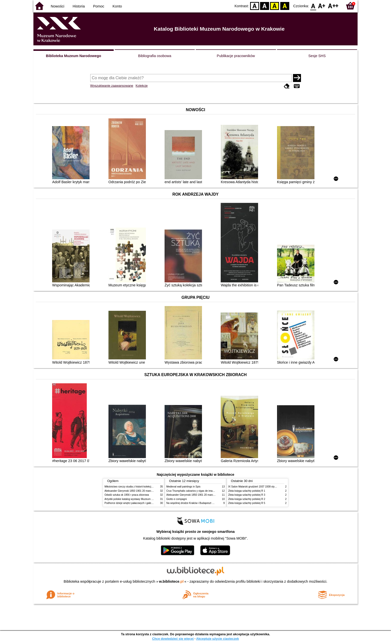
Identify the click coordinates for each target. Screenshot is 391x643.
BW (264, 5)
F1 (321, 5)
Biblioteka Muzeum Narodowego (73, 56)
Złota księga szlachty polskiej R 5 (246, 503)
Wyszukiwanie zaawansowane (111, 85)
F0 (313, 5)
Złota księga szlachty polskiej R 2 (246, 499)
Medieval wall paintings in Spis (183, 486)
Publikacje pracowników (236, 56)
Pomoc (98, 6)
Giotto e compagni (176, 499)
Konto (117, 6)
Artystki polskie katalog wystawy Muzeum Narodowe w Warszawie (141, 499)
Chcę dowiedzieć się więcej (173, 639)
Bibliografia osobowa (154, 56)
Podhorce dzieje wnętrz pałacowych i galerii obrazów (133, 503)
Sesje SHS (317, 56)
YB (274, 5)
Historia (79, 6)
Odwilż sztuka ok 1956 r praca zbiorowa (126, 494)
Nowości (57, 6)
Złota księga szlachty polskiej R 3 (246, 494)
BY (284, 5)
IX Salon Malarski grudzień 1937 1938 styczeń (254, 486)
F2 (333, 5)
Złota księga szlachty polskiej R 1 (246, 490)
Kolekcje (142, 85)
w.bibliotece (171, 581)
